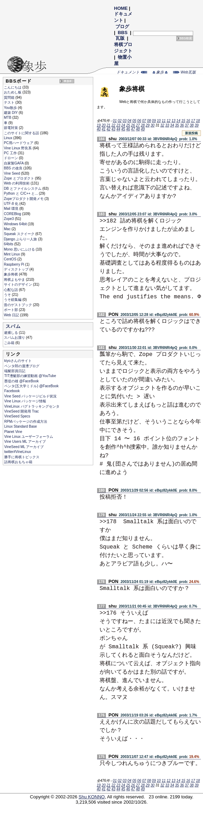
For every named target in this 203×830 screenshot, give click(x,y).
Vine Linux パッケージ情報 (25, 401)
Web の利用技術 (17, 183)
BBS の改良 (14, 168)
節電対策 (11, 128)
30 (152, 125)
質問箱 (9, 97)
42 (108, 129)
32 (162, 125)
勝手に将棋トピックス (21, 457)
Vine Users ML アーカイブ (25, 441)
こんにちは (13, 87)
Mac (8, 229)
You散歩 (11, 108)
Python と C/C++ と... (21, 193)
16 (188, 121)
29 (148, 125)
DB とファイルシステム (23, 188)
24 (123, 125)
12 (169, 121)
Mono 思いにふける (20, 249)
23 (118, 125)
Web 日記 (12, 315)
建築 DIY (11, 113)
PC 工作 (11, 153)
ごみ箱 (9, 343)
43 (113, 129)
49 (143, 129)
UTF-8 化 (11, 204)
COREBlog (13, 214)
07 (144, 121)
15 (183, 121)
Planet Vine (13, 432)
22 (113, 125)
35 (177, 125)
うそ (8, 295)
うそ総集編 (13, 299)
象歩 (160, 72)
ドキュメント (131, 72)
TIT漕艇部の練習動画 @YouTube (30, 376)
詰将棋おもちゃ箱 (18, 462)
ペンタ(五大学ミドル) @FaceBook (31, 386)
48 (138, 129)
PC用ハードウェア (19, 143)
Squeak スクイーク (19, 234)
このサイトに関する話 (22, 133)
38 (192, 125)
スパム (13, 326)
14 (178, 121)
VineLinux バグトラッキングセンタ (31, 406)
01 (115, 121)
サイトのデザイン (18, 284)
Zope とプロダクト (19, 178)
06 (139, 121)
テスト (9, 102)
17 (193, 121)
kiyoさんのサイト (18, 361)
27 (138, 125)
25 (128, 125)
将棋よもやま (15, 279)
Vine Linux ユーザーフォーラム (28, 437)
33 (167, 125)
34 (172, 125)
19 (99, 125)
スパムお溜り (15, 337)
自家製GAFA (14, 163)
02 (119, 121)
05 (134, 121)
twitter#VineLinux (17, 452)
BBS (122, 32)
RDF (68, 81)
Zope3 (9, 219)
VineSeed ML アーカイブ (24, 447)
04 (129, 121)
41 (104, 129)
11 (164, 121)
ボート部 (11, 310)
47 (133, 129)
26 (133, 125)
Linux (8, 138)
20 (104, 125)
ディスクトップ (17, 269)
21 (108, 125)
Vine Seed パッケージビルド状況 (30, 396)
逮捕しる (11, 333)
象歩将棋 (11, 274)
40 (99, 129)
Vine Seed (12, 173)
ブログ (122, 26)
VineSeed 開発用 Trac (21, 411)
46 (128, 129)
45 (123, 129)
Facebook (12, 391)
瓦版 (120, 38)
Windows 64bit (16, 224)
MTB (8, 117)
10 (159, 121)
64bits (9, 244)
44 (118, 129)
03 (124, 121)
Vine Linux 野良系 (18, 148)
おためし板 (13, 92)
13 (173, 121)
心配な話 (11, 290)
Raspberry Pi (14, 264)
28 (143, 125)
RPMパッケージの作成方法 (25, 421)
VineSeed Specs (17, 416)
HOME (121, 8)
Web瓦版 (184, 72)
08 (149, 121)
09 (154, 121)
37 (187, 125)
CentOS (10, 259)
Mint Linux (12, 254)
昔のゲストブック (18, 305)
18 (198, 121)
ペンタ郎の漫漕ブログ (21, 366)
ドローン (11, 158)
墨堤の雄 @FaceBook (21, 381)
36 (182, 125)
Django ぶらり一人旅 (21, 239)
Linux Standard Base (20, 426)
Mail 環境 (11, 208)
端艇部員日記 (14, 371)
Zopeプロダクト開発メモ (24, 199)
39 (196, 125)
